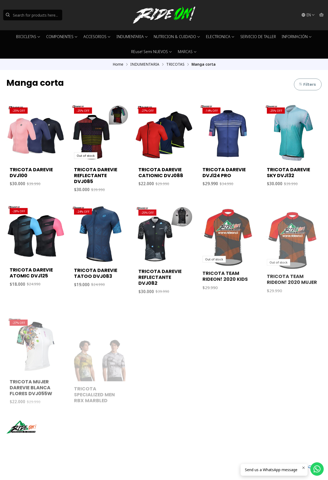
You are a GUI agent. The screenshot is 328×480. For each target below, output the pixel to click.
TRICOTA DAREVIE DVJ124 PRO (224, 172)
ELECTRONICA (220, 36)
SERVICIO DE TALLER (258, 36)
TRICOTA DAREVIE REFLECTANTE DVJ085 (95, 175)
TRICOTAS (175, 64)
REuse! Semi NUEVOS (151, 51)
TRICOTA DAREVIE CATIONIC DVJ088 (160, 172)
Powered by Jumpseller (59, 469)
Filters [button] (307, 84)
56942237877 (182, 439)
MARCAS (187, 51)
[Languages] (308, 15)
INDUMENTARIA (132, 36)
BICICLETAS (28, 36)
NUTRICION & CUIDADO (177, 36)
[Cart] (321, 15)
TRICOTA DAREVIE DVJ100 (31, 172)
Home (118, 64)
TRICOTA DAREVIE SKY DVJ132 (288, 172)
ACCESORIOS (97, 36)
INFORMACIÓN (297, 36)
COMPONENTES (62, 36)
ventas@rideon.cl (185, 432)
